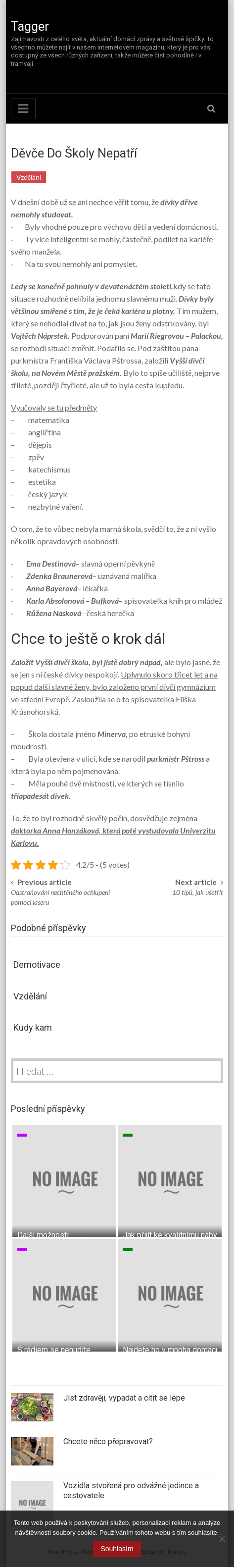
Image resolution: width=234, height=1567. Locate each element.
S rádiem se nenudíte (54, 1350)
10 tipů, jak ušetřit (197, 892)
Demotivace (36, 964)
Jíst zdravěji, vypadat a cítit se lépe (124, 1398)
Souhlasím (116, 1549)
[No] (222, 1539)
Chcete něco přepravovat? (108, 1441)
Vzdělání (28, 177)
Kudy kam (32, 1027)
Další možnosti (43, 1235)
